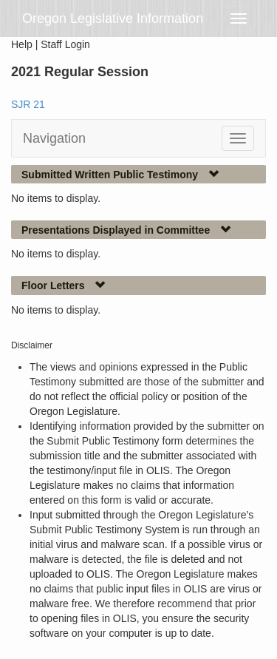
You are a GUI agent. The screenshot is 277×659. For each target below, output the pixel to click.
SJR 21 (28, 104)
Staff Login (65, 44)
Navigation (54, 138)
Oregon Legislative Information (112, 18)
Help (22, 44)
